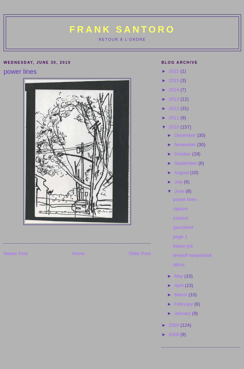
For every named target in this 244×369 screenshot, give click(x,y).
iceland (180, 218)
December (185, 135)
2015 (174, 80)
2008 (174, 334)
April (179, 285)
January (183, 313)
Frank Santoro (122, 29)
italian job (183, 246)
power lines (185, 199)
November (185, 144)
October (183, 154)
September (186, 163)
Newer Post (16, 253)
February (184, 304)
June (180, 191)
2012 (174, 108)
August (182, 172)
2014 (174, 89)
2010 (174, 127)
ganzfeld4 (183, 227)
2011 (174, 117)
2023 (174, 71)
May (179, 276)
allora (178, 264)
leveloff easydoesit (192, 255)
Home (78, 253)
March (181, 294)
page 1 (180, 236)
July (179, 181)
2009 (174, 325)
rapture (180, 208)
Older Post (140, 253)
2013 (174, 99)
